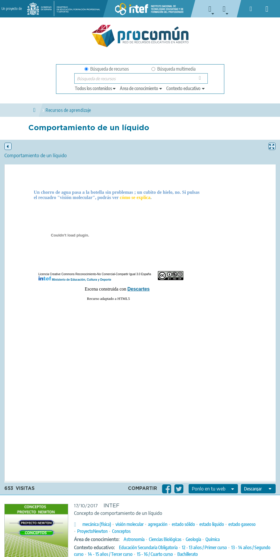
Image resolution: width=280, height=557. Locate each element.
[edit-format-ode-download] (258, 488)
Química (212, 539)
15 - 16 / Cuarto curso (155, 554)
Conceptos (121, 531)
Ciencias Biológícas (165, 539)
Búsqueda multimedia (173, 69)
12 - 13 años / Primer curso (204, 547)
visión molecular (129, 524)
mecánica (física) (96, 524)
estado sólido (183, 524)
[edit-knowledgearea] (141, 88)
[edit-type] (95, 88)
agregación (157, 524)
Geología (193, 539)
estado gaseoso (242, 524)
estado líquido (211, 524)
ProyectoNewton (92, 531)
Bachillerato (187, 554)
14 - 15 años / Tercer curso (110, 554)
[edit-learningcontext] (186, 88)
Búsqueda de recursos (106, 69)
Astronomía (134, 539)
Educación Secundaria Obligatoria (148, 547)
